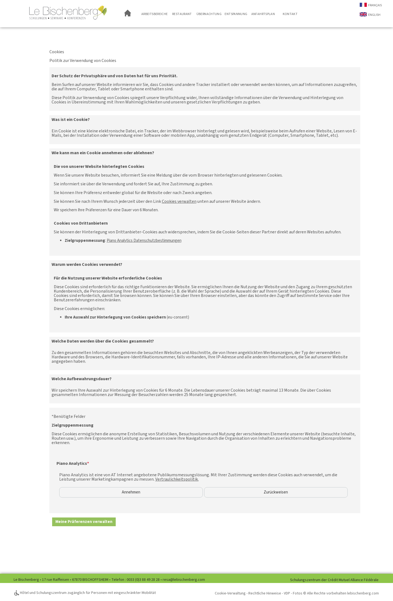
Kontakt (290, 14)
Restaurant (182, 14)
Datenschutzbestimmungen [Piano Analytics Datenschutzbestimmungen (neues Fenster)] (144, 240)
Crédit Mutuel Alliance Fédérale (353, 580)
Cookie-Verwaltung (230, 593)
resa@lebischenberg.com (184, 579)
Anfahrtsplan (263, 14)
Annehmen (131, 492)
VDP (287, 593)
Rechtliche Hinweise (264, 593)
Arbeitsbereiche (154, 14)
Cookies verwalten (179, 201)
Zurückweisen (276, 492)
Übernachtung (209, 14)
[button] (84, 521)
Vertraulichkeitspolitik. (177, 479)
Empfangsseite (128, 13)
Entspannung (236, 14)
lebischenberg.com (363, 593)
